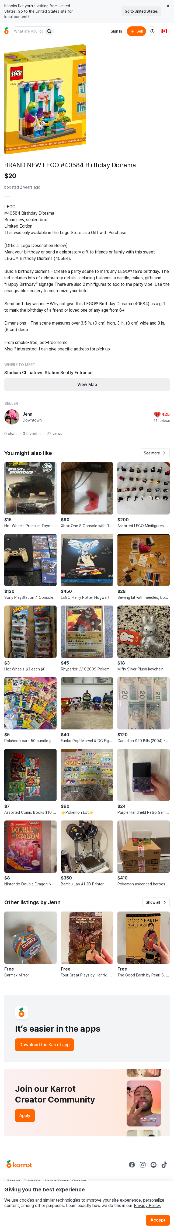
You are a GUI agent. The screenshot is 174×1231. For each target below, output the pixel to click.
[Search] (49, 31)
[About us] (152, 31)
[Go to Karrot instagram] (143, 1165)
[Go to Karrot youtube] (153, 1165)
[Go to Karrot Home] (19, 1165)
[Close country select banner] (168, 6)
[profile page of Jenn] (11, 417)
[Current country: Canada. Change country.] (164, 31)
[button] (155, 453)
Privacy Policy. (147, 1205)
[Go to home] (6, 31)
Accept (157, 1220)
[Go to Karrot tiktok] (164, 1165)
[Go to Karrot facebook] (132, 1165)
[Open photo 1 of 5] (45, 99)
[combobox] (28, 31)
